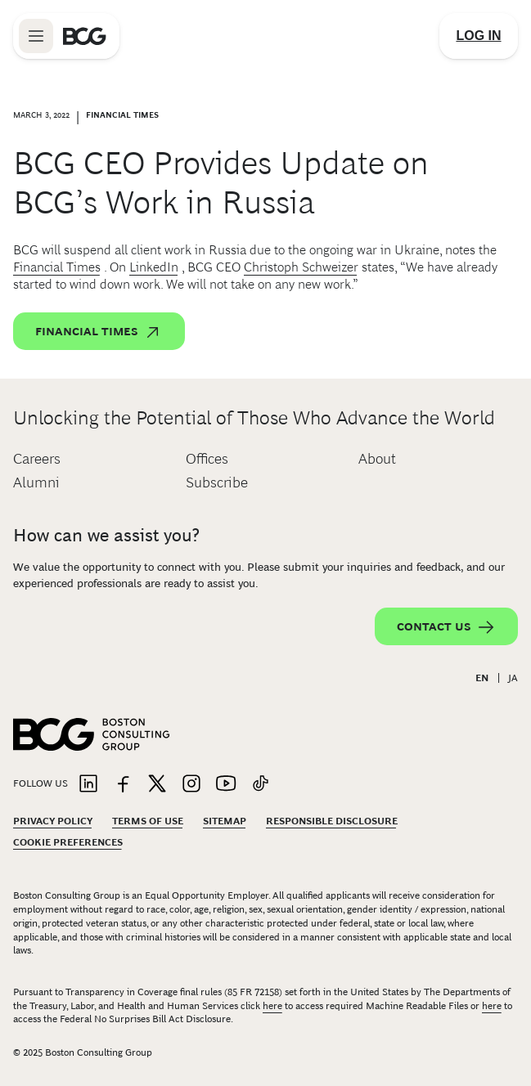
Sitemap (224, 821)
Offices (207, 459)
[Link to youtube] (225, 785)
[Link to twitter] (157, 785)
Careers (37, 459)
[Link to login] (478, 36)
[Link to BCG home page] (84, 36)
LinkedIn (153, 267)
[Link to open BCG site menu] (36, 36)
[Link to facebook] (122, 785)
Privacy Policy (52, 821)
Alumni (36, 482)
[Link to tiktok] (260, 785)
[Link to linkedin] (88, 785)
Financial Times (57, 267)
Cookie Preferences (68, 842)
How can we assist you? (106, 535)
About (377, 459)
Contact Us (446, 627)
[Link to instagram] (191, 785)
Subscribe (217, 482)
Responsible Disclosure (332, 821)
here (272, 1006)
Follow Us (40, 783)
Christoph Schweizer (301, 267)
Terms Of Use (147, 821)
